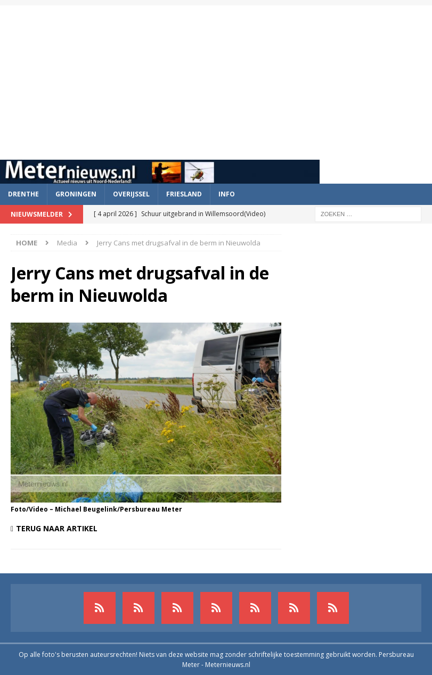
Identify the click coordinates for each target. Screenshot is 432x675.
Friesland (184, 194)
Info (226, 194)
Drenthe (23, 194)
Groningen (75, 194)
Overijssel (131, 194)
